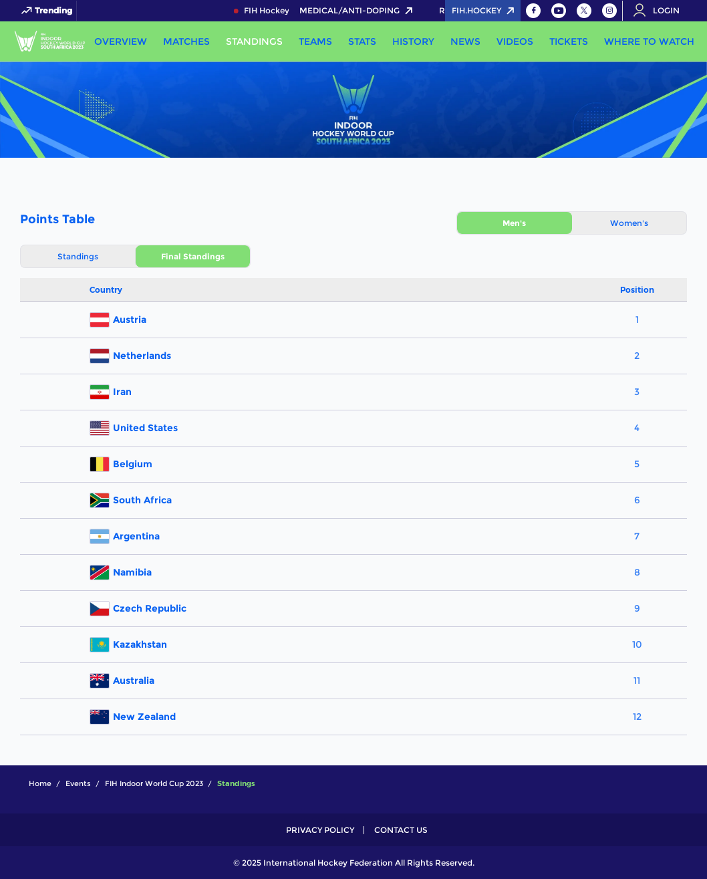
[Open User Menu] (660, 11)
